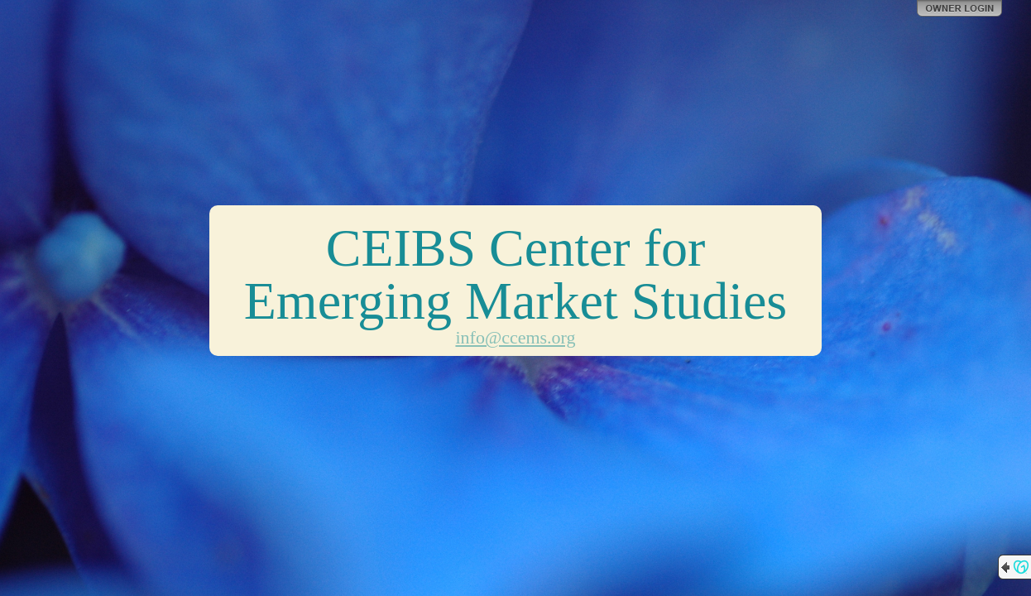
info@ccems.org (515, 337)
